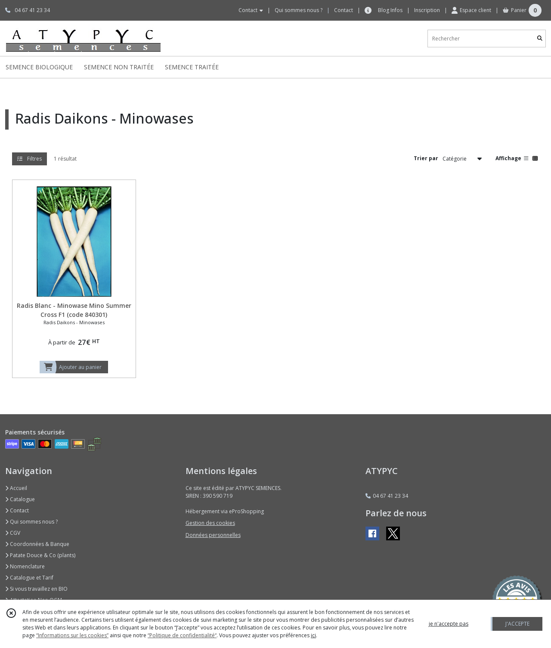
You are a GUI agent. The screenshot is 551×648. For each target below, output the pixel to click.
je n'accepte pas (448, 623)
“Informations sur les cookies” (72, 635)
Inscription (427, 10)
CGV (12, 532)
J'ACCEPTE (517, 623)
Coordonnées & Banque (37, 544)
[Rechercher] (539, 38)
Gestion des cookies (210, 523)
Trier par (426, 158)
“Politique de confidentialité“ (182, 635)
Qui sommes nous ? (31, 521)
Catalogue (20, 499)
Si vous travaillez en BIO (36, 588)
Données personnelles (213, 535)
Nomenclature (25, 566)
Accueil (16, 488)
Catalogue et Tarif (29, 577)
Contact (343, 10)
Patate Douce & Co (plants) (40, 555)
